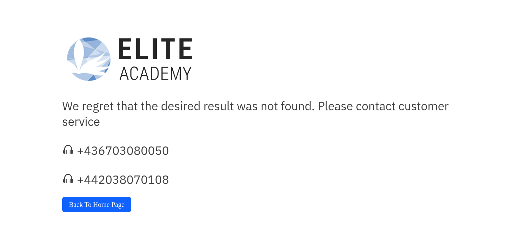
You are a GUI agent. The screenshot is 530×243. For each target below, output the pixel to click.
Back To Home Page (96, 204)
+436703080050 (123, 150)
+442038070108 (123, 179)
